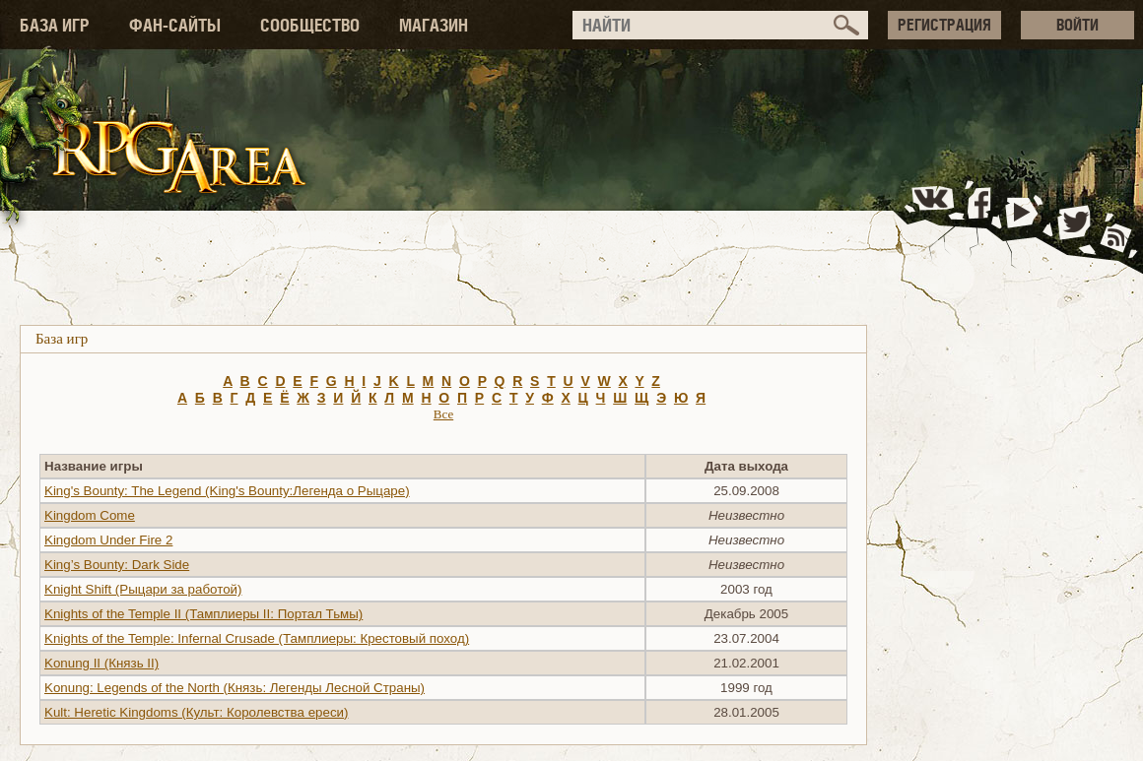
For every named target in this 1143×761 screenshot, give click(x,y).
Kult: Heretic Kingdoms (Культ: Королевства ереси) (196, 712)
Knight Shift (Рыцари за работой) (142, 589)
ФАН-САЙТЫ (175, 25)
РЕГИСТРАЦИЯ (944, 24)
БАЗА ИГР (55, 25)
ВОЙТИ (1077, 24)
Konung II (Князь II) (101, 663)
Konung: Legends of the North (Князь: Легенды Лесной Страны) (234, 687)
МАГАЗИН (433, 25)
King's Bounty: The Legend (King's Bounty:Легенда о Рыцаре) (227, 490)
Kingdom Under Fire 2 (108, 540)
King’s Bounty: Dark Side (116, 564)
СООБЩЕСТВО (310, 25)
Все (443, 414)
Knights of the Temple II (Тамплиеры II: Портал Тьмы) (203, 613)
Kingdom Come (89, 515)
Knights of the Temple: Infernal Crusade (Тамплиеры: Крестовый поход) (256, 638)
